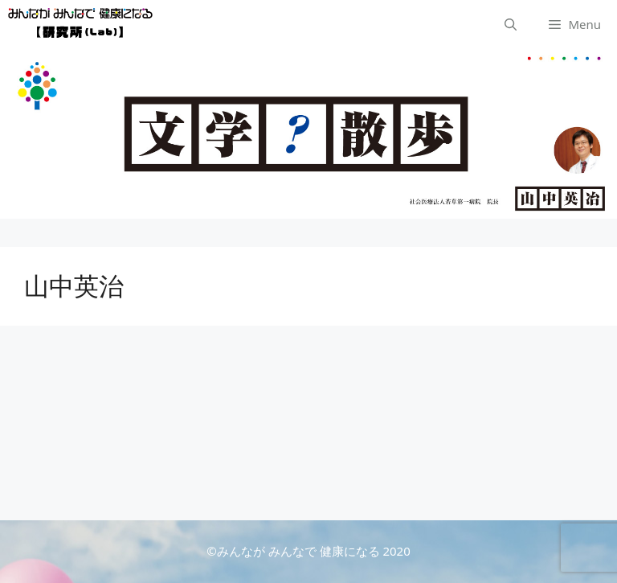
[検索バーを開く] (510, 24)
